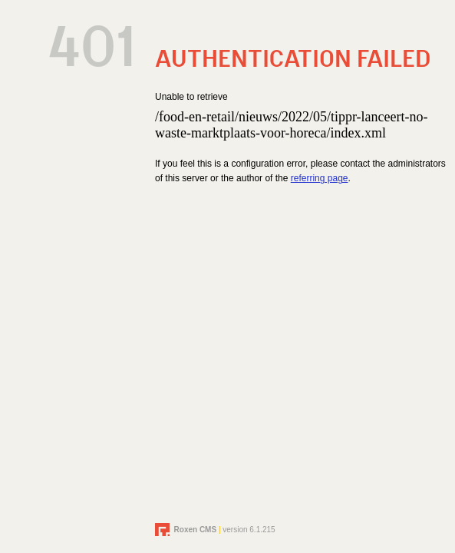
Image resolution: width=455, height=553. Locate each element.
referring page (319, 178)
